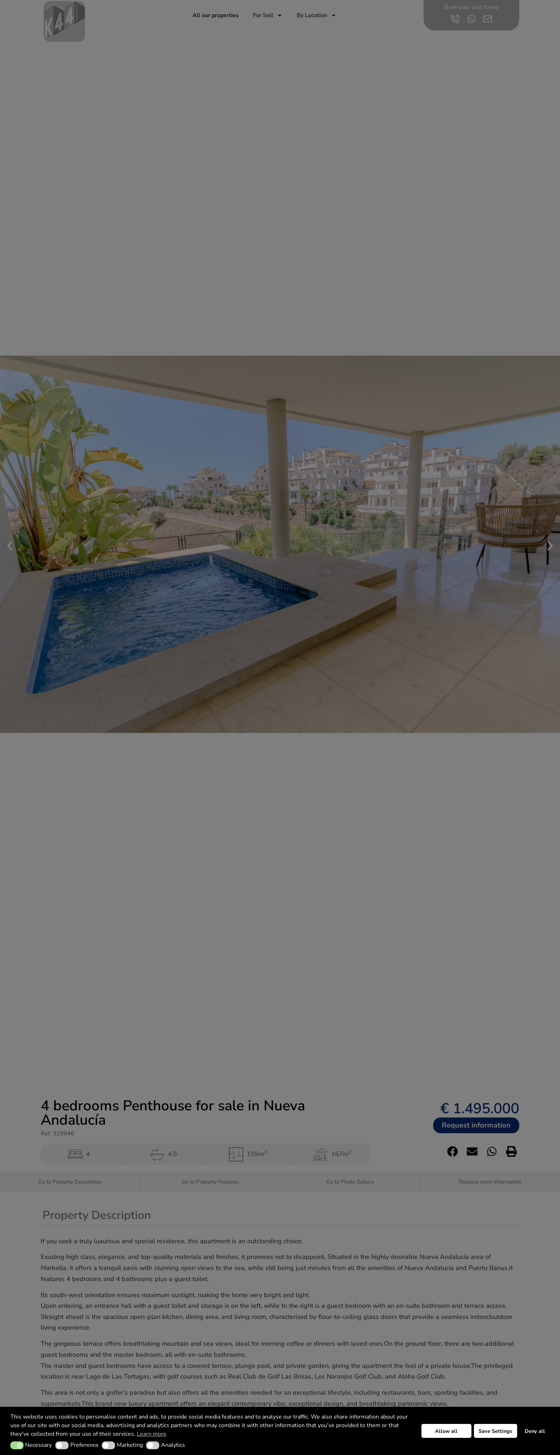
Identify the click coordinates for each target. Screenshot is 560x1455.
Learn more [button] (151, 1434)
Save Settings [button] (495, 1431)
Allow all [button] (446, 1431)
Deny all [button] (535, 1431)
